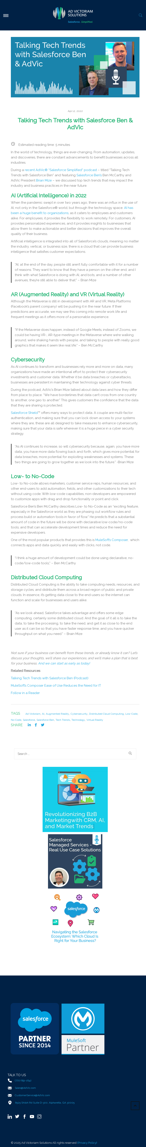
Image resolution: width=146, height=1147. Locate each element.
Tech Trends (63, 719)
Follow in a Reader (25, 693)
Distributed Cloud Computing (106, 713)
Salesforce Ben (45, 719)
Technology (78, 719)
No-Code (16, 719)
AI (43, 713)
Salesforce (29, 719)
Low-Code (131, 713)
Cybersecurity (79, 713)
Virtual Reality (94, 719)
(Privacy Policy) (87, 1142)
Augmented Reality (57, 713)
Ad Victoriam (32, 713)
